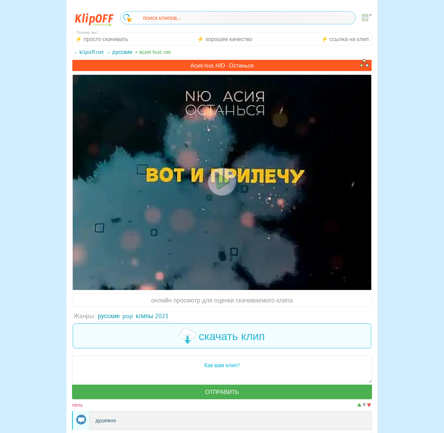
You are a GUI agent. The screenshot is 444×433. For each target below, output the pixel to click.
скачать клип (222, 336)
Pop (127, 316)
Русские (109, 316)
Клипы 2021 (152, 316)
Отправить (222, 391)
